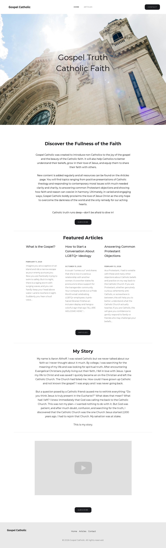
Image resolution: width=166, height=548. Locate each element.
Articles (88, 7)
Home (76, 7)
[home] (19, 7)
